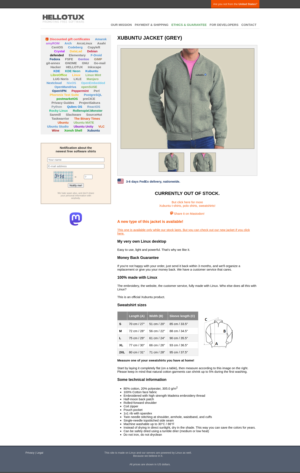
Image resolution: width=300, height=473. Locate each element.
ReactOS (93, 106)
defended (57, 55)
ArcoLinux (84, 43)
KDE (57, 71)
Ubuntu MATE (84, 122)
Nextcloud (54, 83)
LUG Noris (61, 79)
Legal (40, 452)
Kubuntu (91, 71)
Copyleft (94, 47)
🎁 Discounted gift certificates (67, 39)
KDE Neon (72, 71)
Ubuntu (63, 122)
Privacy (29, 452)
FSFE (69, 59)
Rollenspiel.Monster (87, 110)
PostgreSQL (93, 95)
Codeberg (75, 47)
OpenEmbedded (93, 83)
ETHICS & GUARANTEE (189, 24)
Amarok (101, 39)
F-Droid (96, 55)
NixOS (71, 83)
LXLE (77, 79)
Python (56, 106)
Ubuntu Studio (58, 126)
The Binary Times (87, 118)
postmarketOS (67, 98)
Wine (55, 130)
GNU (85, 63)
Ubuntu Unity (83, 126)
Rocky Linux (58, 110)
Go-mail (100, 63)
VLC (101, 126)
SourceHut (94, 114)
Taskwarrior (60, 118)
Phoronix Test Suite (64, 95)
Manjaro (93, 79)
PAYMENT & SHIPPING (152, 24)
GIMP (98, 59)
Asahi (101, 43)
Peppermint (80, 91)
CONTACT (248, 24)
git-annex (53, 63)
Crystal (59, 51)
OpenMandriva (65, 87)
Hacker (55, 67)
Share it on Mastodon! (187, 213)
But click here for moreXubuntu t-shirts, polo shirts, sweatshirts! (187, 203)
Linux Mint (93, 75)
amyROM (53, 43)
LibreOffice (59, 75)
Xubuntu (93, 130)
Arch (68, 43)
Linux (76, 75)
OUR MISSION (121, 24)
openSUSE (89, 87)
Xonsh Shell (73, 130)
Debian (92, 51)
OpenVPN (59, 91)
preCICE (89, 98)
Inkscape (94, 67)
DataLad (76, 51)
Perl (97, 91)
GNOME (71, 63)
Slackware (73, 114)
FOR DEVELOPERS (224, 24)
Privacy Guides (62, 102)
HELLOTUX (63, 19)
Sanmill (55, 114)
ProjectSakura (89, 102)
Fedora (55, 59)
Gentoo (83, 59)
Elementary (77, 55)
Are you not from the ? (235, 4)
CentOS (57, 47)
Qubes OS (74, 106)
